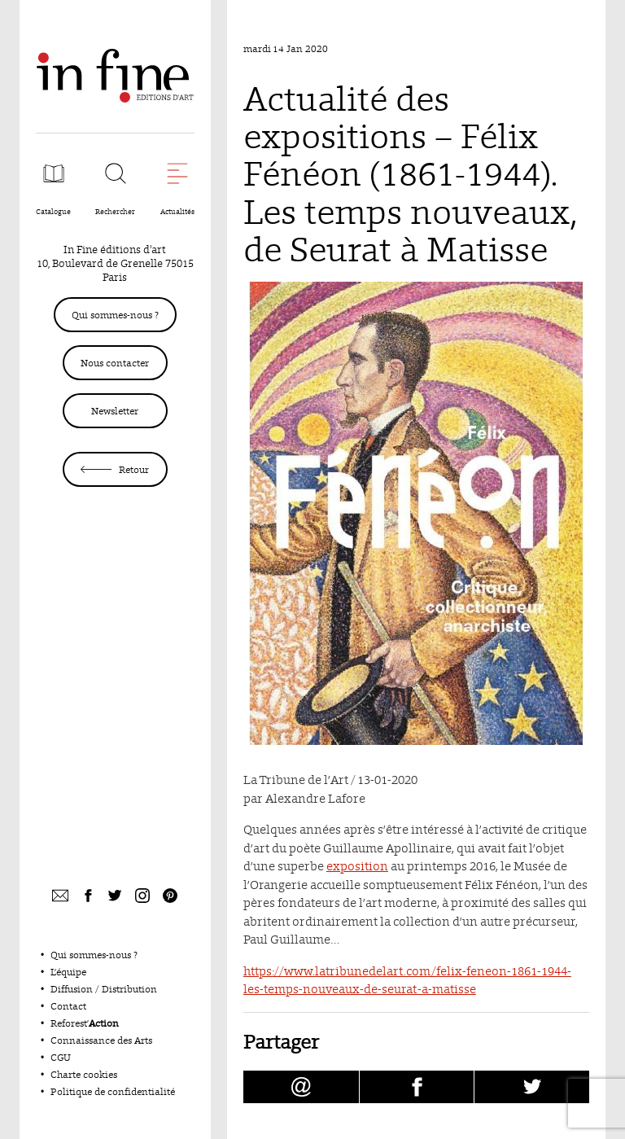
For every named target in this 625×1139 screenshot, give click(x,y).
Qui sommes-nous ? (115, 315)
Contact (68, 1006)
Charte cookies (83, 1074)
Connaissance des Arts (101, 1040)
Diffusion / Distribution (103, 989)
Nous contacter (115, 363)
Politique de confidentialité (112, 1091)
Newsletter (114, 411)
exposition (357, 866)
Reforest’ (84, 1023)
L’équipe (68, 972)
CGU (60, 1057)
